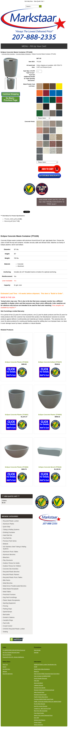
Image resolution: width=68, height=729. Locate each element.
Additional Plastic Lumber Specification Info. (45, 664)
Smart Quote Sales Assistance (42, 669)
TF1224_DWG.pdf (10, 219)
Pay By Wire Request (39, 703)
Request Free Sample (39, 687)
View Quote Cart (39, 1)
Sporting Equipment (9, 603)
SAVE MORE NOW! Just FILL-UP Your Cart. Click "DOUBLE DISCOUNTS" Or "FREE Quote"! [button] (51, 202)
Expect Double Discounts (40, 678)
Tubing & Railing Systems (11, 529)
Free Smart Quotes (39, 713)
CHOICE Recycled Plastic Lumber (14, 629)
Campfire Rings (8, 620)
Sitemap (5, 671)
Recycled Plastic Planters (11, 574)
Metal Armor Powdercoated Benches (14, 586)
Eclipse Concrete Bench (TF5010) (50, 467)
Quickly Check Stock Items (41, 696)
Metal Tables (7, 591)
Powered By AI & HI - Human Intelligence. (13, 657)
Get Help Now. (29, 1)
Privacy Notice (37, 722)
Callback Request (38, 685)
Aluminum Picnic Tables (10, 551)
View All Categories (8, 673)
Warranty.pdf (8, 221)
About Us (36, 671)
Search (4, 666)
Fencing (5, 606)
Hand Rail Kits (7, 535)
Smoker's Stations (8, 617)
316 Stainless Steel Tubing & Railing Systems (14, 548)
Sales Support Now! (39, 692)
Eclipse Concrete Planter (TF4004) (16, 362)
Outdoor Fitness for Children (12, 566)
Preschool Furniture (9, 594)
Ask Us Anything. (7, 654)
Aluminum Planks (8, 524)
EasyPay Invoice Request (40, 706)
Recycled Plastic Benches (11, 571)
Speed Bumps (7, 611)
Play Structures (8, 560)
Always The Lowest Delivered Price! (43, 715)
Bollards (5, 544)
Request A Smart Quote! (40, 694)
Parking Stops (7, 609)
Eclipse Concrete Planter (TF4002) (16, 467)
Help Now (36, 680)
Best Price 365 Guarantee (40, 710)
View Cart (5, 664)
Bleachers (6, 557)
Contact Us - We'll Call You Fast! (42, 708)
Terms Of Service (38, 724)
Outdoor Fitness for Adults (11, 563)
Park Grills (6, 623)
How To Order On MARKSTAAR (42, 676)
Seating (5, 631)
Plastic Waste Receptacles (11, 600)
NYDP (35, 666)
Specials (36, 652)
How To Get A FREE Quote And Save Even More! (46, 673)
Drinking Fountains (9, 532)
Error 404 (36, 717)
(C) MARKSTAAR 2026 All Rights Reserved (14, 650)
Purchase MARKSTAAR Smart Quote (43, 699)
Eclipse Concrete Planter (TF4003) (50, 414)
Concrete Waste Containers (23, 54)
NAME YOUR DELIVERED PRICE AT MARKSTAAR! (47, 701)
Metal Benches (8, 583)
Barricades (6, 614)
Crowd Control (7, 626)
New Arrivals (37, 650)
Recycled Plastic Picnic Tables (12, 577)
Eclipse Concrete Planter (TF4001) (16, 414)
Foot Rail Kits (7, 538)
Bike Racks (6, 580)
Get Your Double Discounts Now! (11, 652)
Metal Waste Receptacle (10, 589)
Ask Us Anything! (38, 683)
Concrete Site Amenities (8, 54)
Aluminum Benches (9, 554)
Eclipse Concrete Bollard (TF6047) (50, 362)
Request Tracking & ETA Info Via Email (44, 690)
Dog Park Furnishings (10, 597)
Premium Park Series (10, 541)
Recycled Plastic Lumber (11, 521)
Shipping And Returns (39, 720)
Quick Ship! (6, 526)
